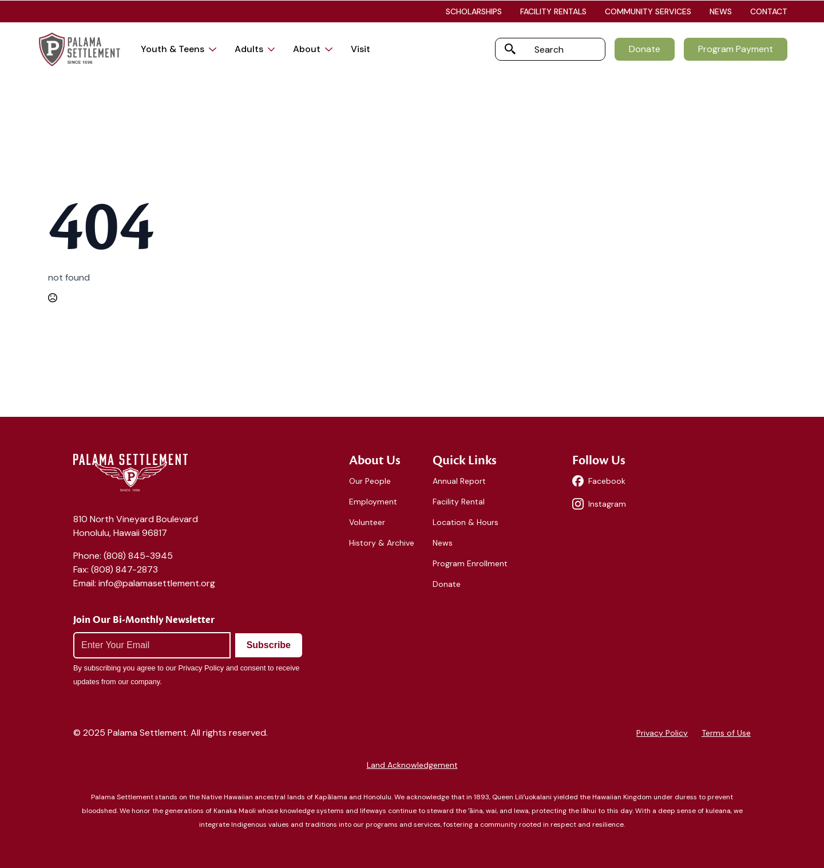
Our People (370, 481)
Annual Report (459, 481)
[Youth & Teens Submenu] (214, 49)
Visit (360, 49)
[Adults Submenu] (273, 49)
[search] (510, 49)
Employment (373, 501)
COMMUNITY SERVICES (648, 11)
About (306, 49)
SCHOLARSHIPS (474, 11)
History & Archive (381, 543)
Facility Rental (459, 501)
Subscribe (269, 645)
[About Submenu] (331, 49)
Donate (447, 584)
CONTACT (768, 11)
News (443, 543)
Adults (249, 49)
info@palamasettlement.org (156, 583)
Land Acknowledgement (412, 765)
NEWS (721, 11)
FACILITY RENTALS (553, 11)
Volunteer (367, 522)
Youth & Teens (172, 49)
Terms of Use (726, 733)
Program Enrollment (470, 563)
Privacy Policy (662, 733)
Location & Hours (465, 522)
